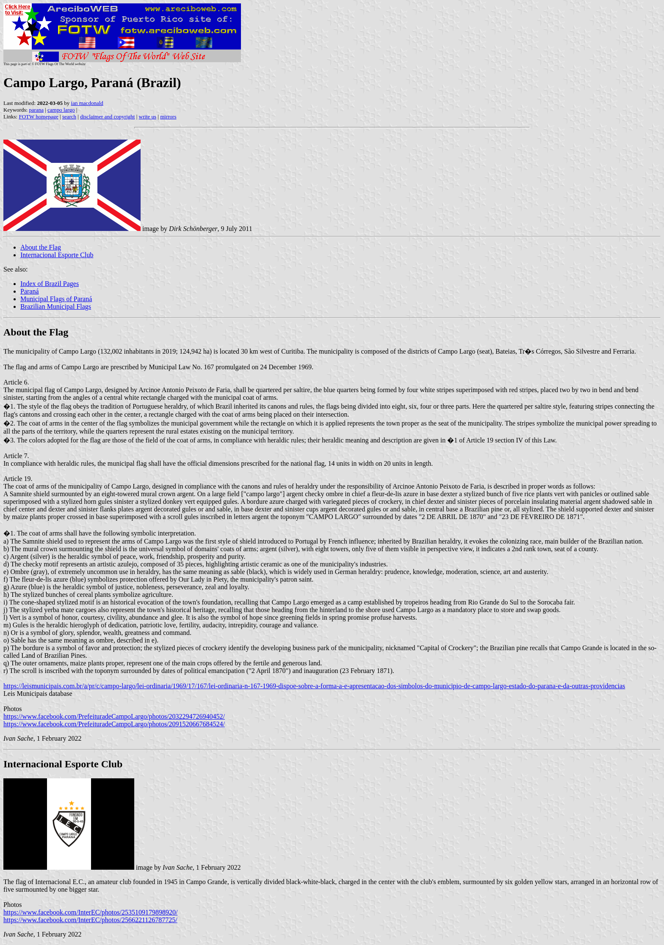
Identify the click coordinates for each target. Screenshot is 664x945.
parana (36, 110)
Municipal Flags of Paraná (56, 298)
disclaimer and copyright (107, 116)
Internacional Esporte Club (56, 254)
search (69, 116)
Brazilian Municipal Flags (55, 306)
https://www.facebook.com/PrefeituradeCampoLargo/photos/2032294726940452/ (114, 716)
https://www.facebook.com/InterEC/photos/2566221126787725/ (90, 919)
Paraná (29, 291)
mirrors (168, 116)
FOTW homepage (38, 116)
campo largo (61, 110)
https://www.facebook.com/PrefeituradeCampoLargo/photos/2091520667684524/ (114, 724)
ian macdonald (87, 103)
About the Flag (40, 247)
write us (148, 116)
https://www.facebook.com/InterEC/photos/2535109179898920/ (90, 912)
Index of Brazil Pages (49, 283)
